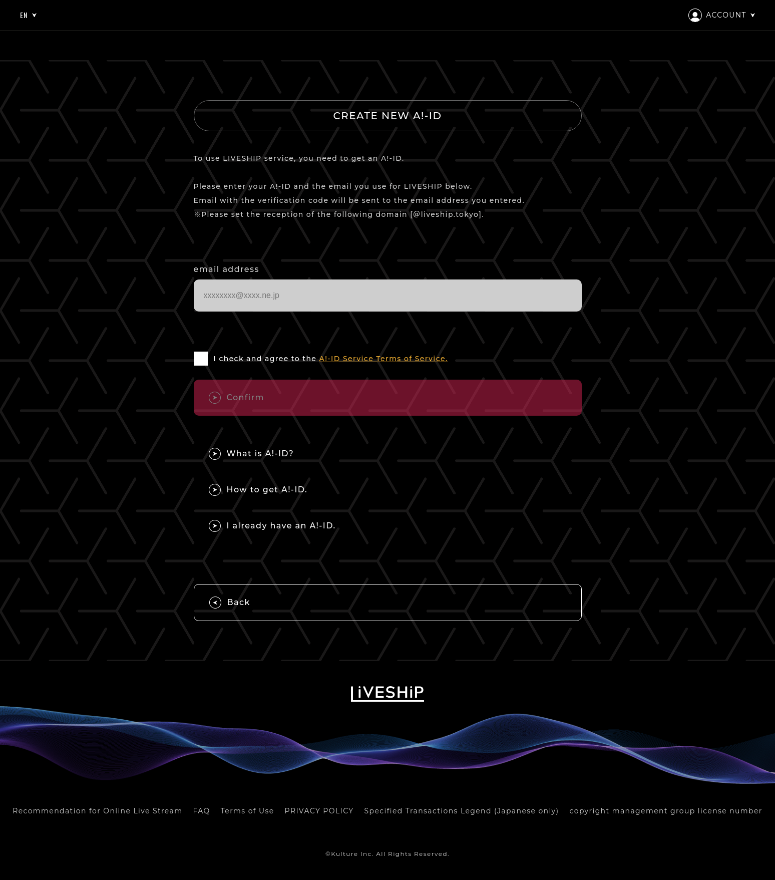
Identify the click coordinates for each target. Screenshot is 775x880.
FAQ (201, 810)
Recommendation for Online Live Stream (97, 810)
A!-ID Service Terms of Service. (383, 358)
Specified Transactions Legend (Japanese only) (461, 810)
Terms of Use (247, 810)
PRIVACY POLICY (319, 810)
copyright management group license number (666, 810)
